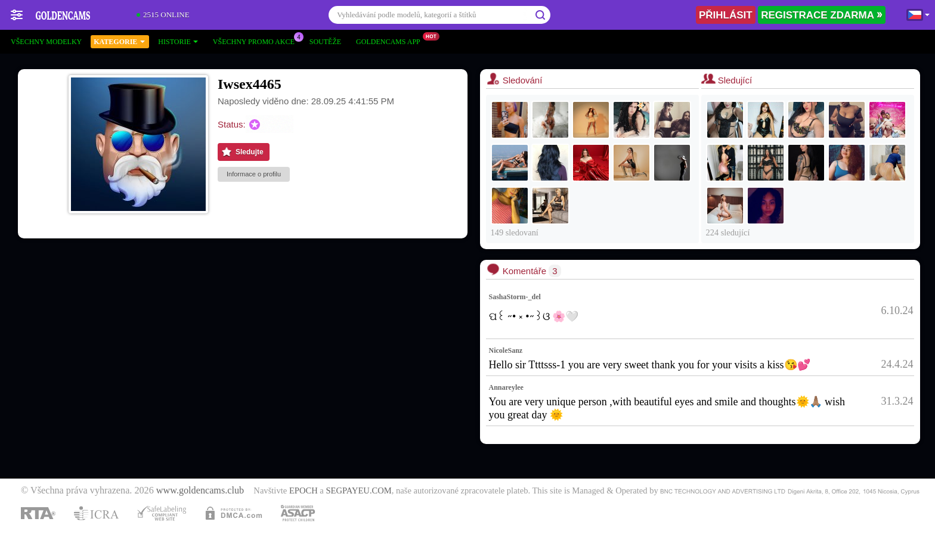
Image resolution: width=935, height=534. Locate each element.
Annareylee (506, 387)
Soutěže (325, 42)
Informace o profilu (254, 174)
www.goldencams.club (200, 490)
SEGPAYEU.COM (358, 490)
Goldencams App (391, 40)
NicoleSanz (506, 350)
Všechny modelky (46, 42)
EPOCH (303, 490)
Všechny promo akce (257, 40)
